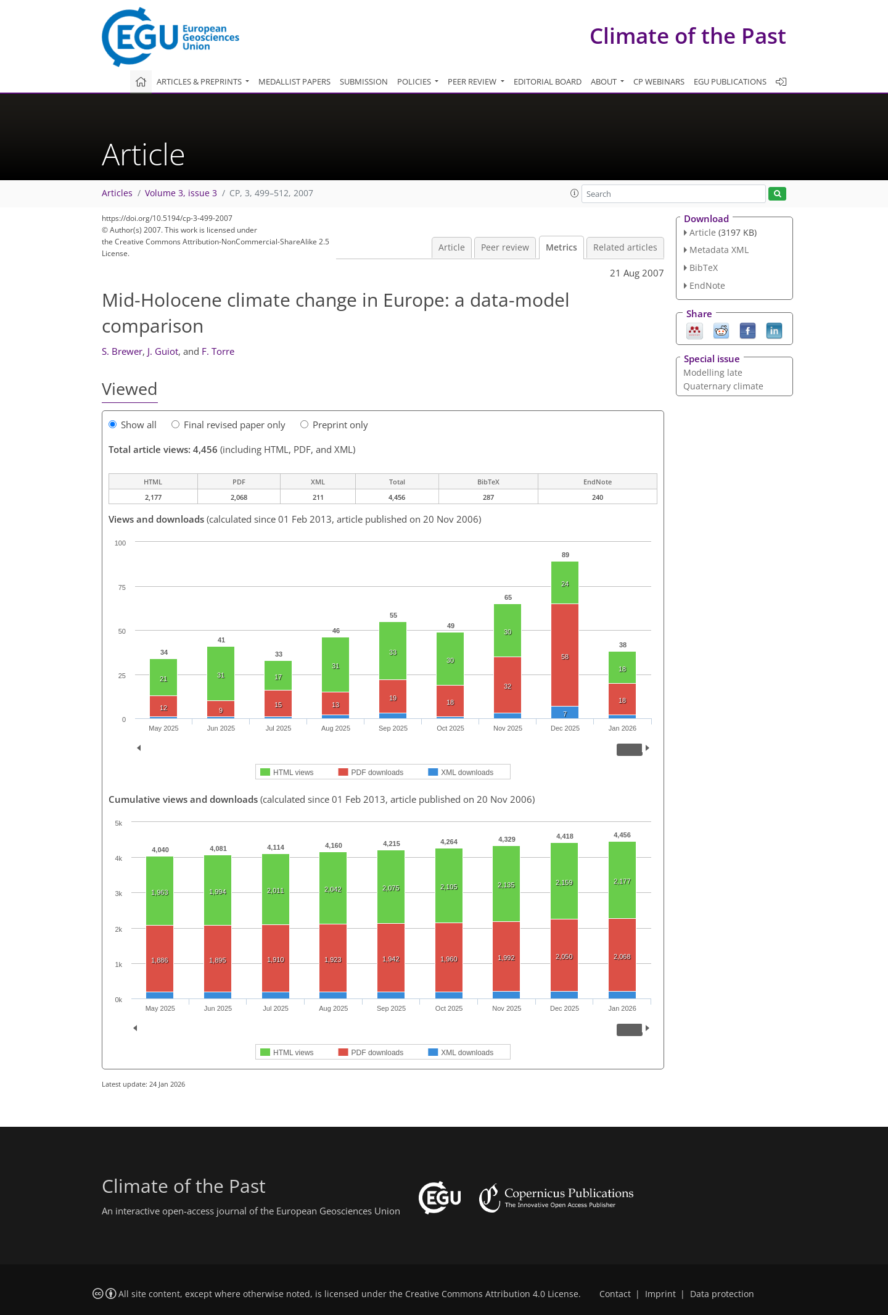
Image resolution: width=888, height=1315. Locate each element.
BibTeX (703, 267)
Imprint (660, 1294)
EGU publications (730, 81)
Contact (615, 1294)
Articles (117, 193)
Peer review (505, 247)
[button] (574, 193)
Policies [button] (415, 81)
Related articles (625, 247)
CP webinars (658, 81)
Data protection (722, 1294)
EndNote (707, 285)
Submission (364, 81)
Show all (133, 424)
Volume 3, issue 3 (181, 193)
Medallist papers (294, 81)
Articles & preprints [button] (200, 81)
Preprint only (334, 424)
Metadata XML (719, 249)
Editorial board (548, 81)
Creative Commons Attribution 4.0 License (491, 1294)
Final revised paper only (228, 424)
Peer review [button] (473, 81)
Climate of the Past (688, 35)
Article (451, 247)
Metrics (561, 247)
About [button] (605, 81)
